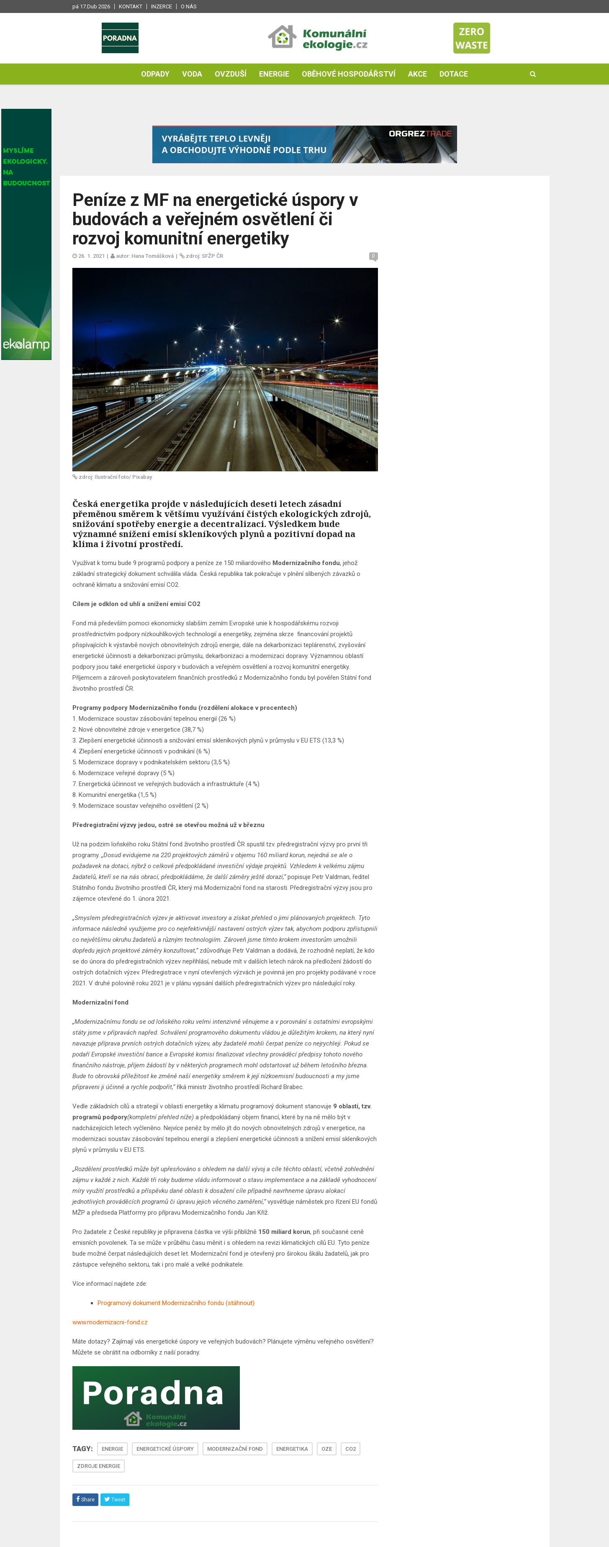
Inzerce (161, 6)
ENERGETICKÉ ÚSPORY (165, 1449)
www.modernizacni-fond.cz (110, 1322)
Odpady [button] (155, 73)
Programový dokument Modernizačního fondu (161, 1303)
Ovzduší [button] (231, 73)
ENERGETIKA (292, 1449)
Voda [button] (192, 73)
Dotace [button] (453, 73)
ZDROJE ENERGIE (98, 1466)
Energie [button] (274, 73)
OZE (326, 1449)
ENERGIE (112, 1449)
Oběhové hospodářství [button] (349, 73)
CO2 (350, 1449)
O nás (189, 6)
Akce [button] (417, 73)
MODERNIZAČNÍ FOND (235, 1449)
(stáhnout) (239, 1303)
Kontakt (130, 6)
